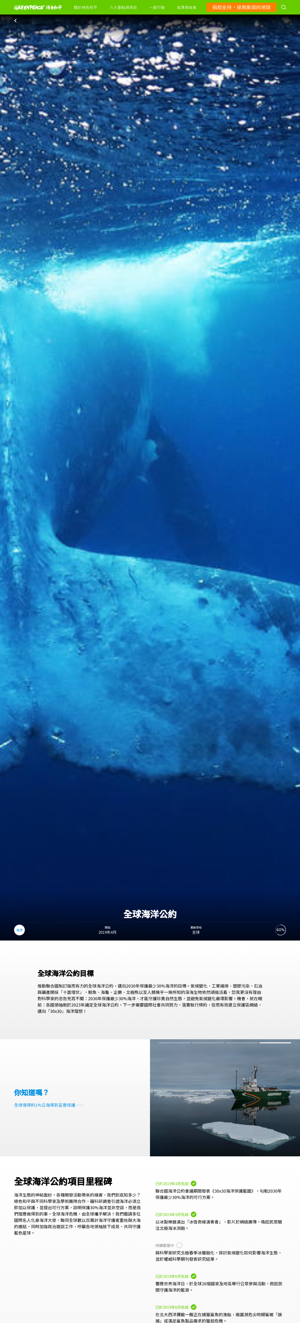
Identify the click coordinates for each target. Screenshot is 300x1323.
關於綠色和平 (86, 7)
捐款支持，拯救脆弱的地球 (241, 7)
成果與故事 (187, 7)
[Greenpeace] (38, 13)
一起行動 (157, 7)
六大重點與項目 (123, 7)
